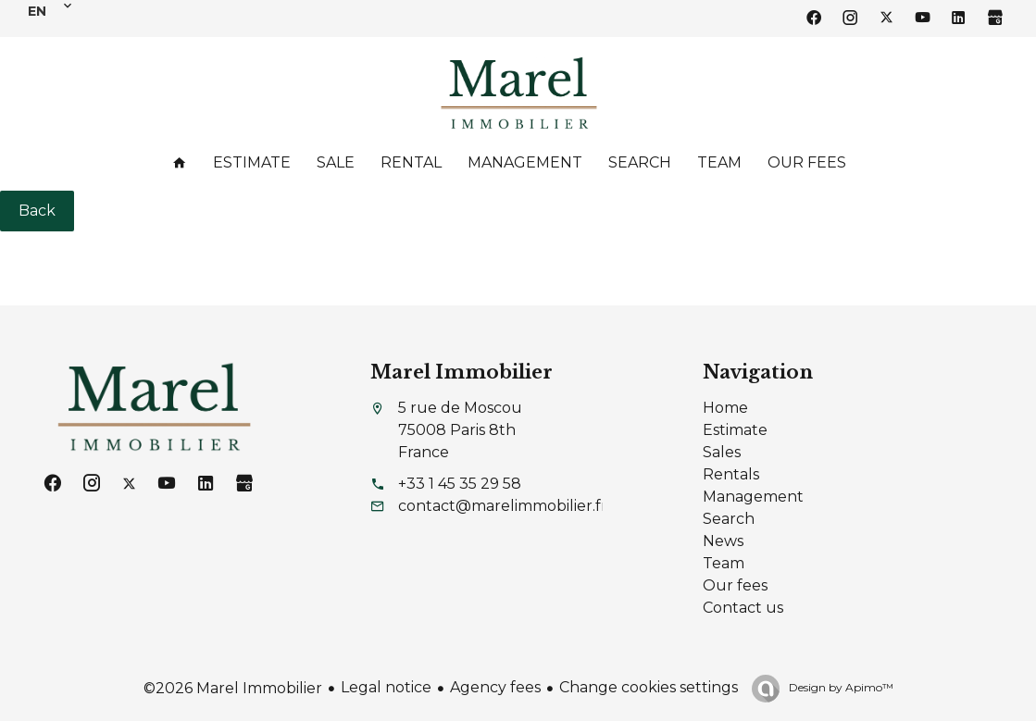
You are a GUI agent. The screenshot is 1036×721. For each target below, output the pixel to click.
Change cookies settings (648, 687)
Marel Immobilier (461, 372)
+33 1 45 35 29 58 (459, 483)
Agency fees (495, 687)
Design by (839, 687)
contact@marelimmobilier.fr (502, 506)
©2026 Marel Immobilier (233, 688)
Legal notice (386, 687)
